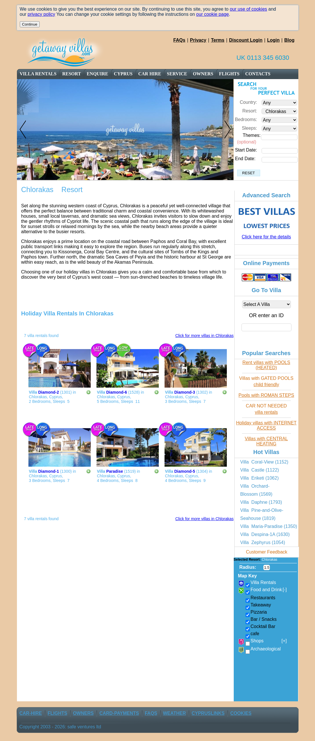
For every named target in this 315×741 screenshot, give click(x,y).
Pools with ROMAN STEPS (266, 395)
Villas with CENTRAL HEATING (266, 441)
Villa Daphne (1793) (261, 502)
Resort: (249, 110)
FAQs (179, 40)
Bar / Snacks (264, 619)
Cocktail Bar (263, 626)
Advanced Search (266, 195)
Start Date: (246, 150)
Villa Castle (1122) (259, 470)
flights (229, 73)
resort (72, 73)
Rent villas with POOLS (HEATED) (266, 365)
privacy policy (41, 14)
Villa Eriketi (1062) (259, 478)
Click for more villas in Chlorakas (204, 335)
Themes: (251, 135)
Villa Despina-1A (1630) (265, 534)
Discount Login (245, 40)
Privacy (198, 40)
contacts (257, 73)
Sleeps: (249, 128)
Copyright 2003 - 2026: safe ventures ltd (60, 726)
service (177, 73)
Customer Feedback (266, 551)
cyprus (123, 73)
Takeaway (261, 604)
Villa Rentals (38, 73)
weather (174, 713)
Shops (269, 641)
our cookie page (212, 14)
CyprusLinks (208, 713)
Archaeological (266, 648)
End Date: (245, 158)
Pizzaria (259, 612)
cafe (255, 633)
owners (203, 73)
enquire (97, 73)
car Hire (149, 73)
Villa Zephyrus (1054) (262, 542)
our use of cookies (248, 9)
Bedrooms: (246, 119)
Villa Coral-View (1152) (264, 461)
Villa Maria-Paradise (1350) (268, 526)
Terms (218, 40)
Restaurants (263, 597)
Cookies (241, 713)
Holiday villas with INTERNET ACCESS (266, 425)
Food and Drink (269, 589)
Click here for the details (266, 236)
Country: (248, 102)
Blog (289, 40)
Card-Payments (119, 713)
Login (273, 40)
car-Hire (31, 713)
